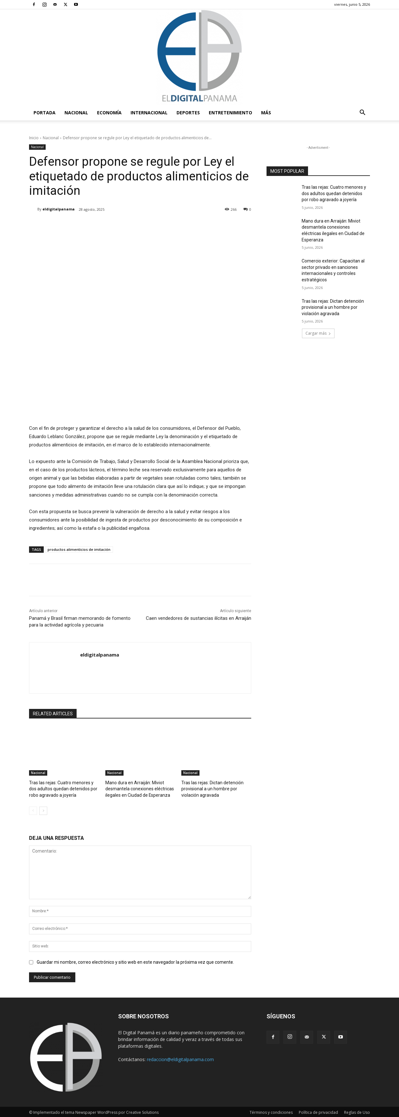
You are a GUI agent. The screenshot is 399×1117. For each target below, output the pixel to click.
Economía (109, 113)
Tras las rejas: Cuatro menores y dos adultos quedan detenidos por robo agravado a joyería (62, 788)
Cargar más (318, 333)
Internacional (149, 113)
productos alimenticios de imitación (79, 549)
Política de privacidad (318, 1111)
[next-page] (43, 809)
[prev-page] (33, 809)
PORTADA (45, 113)
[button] (362, 113)
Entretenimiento (230, 113)
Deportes (188, 113)
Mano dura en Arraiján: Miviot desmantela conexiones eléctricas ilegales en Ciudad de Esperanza (136, 788)
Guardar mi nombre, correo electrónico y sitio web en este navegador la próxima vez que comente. (135, 960)
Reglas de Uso (357, 1111)
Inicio (34, 138)
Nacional (76, 113)
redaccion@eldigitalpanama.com (180, 1058)
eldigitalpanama (58, 209)
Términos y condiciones (271, 1111)
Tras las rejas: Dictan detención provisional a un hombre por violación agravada (216, 788)
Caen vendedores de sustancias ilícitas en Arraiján (198, 618)
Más (266, 113)
